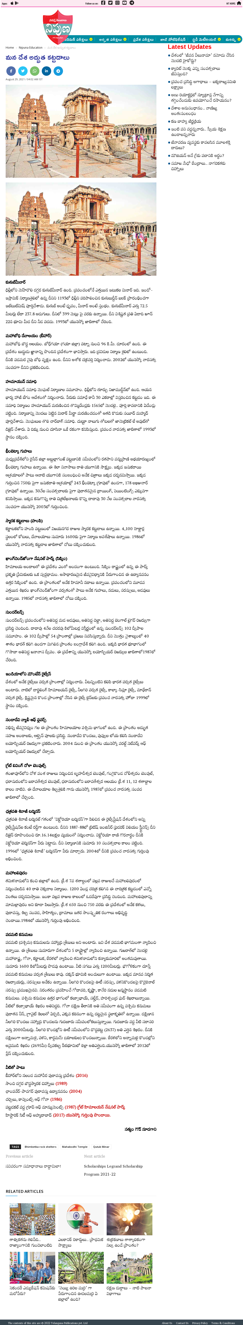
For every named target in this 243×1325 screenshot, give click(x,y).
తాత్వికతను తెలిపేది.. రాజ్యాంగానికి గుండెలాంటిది (31, 1243)
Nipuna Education (30, 48)
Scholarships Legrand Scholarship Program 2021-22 (113, 1171)
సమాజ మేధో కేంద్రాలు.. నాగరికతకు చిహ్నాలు (198, 167)
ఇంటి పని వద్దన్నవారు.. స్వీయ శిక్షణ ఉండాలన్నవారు (198, 133)
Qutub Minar (101, 1146)
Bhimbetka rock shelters (40, 1146)
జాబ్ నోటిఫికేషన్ (173, 39)
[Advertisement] (126, 21)
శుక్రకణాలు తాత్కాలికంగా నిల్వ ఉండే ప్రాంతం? (126, 1243)
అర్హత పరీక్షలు (112, 39)
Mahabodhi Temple (75, 1146)
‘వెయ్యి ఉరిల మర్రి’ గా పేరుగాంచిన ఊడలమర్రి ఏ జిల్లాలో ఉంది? (78, 1294)
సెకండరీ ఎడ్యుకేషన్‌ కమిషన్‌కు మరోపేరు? (32, 1292)
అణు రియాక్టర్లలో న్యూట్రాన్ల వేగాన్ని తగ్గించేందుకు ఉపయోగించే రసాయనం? (201, 98)
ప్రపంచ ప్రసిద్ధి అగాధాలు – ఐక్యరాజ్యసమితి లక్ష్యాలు (203, 85)
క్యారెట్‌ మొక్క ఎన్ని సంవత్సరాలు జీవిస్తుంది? (195, 72)
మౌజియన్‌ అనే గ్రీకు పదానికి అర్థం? (197, 156)
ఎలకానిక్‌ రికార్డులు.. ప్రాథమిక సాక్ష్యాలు (80, 1243)
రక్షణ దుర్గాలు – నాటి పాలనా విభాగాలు (129, 1292)
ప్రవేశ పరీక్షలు (143, 39)
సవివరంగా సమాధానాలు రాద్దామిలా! (33, 1167)
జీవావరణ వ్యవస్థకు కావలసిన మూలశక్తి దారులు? (200, 146)
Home (10, 48)
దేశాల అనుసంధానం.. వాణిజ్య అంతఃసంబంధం (194, 112)
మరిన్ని (233, 39)
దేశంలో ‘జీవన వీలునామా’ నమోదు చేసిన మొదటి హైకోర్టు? (202, 59)
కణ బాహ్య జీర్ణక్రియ (186, 122)
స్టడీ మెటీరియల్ (206, 39)
